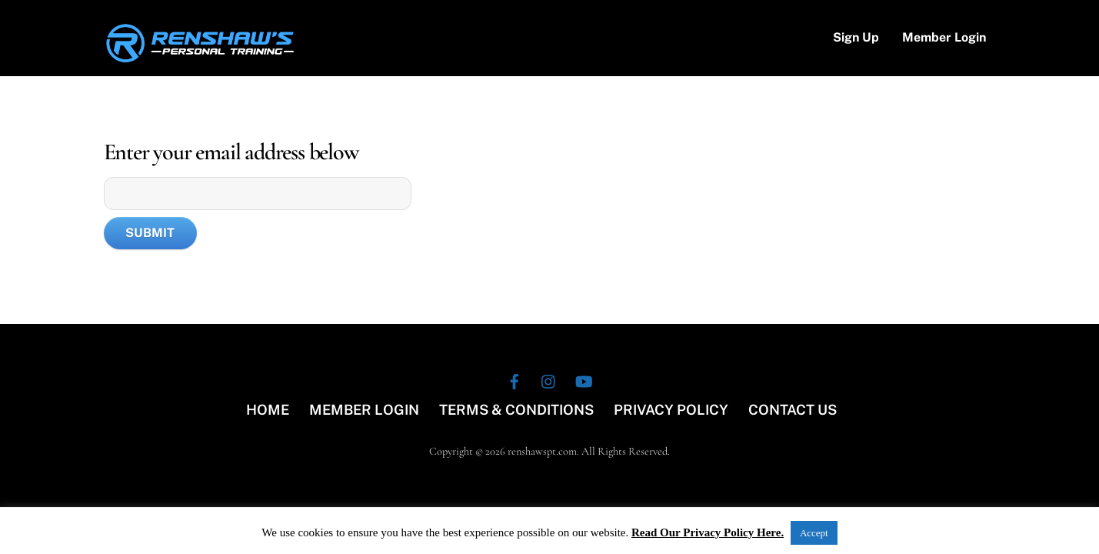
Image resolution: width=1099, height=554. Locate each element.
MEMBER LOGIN (364, 410)
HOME (267, 410)
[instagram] (549, 378)
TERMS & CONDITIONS (516, 410)
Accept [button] (814, 533)
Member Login (944, 37)
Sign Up (856, 37)
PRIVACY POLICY (671, 410)
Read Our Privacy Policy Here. (707, 532)
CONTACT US (792, 410)
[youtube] (583, 378)
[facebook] (514, 378)
